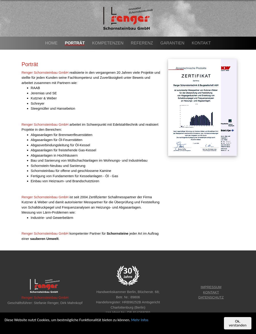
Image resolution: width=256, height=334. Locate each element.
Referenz (142, 43)
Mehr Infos (139, 320)
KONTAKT (211, 292)
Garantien (172, 43)
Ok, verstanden (238, 323)
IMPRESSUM (211, 287)
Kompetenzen (107, 43)
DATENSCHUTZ (211, 297)
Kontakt (201, 43)
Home (51, 43)
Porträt (75, 43)
